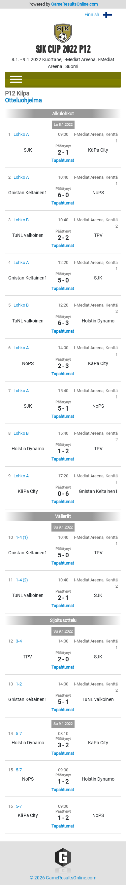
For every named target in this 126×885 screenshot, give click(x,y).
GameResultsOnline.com (74, 4)
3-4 (19, 641)
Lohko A (21, 134)
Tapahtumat (62, 160)
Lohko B (21, 219)
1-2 (19, 684)
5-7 (19, 733)
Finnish (102, 15)
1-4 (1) (22, 537)
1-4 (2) (22, 579)
